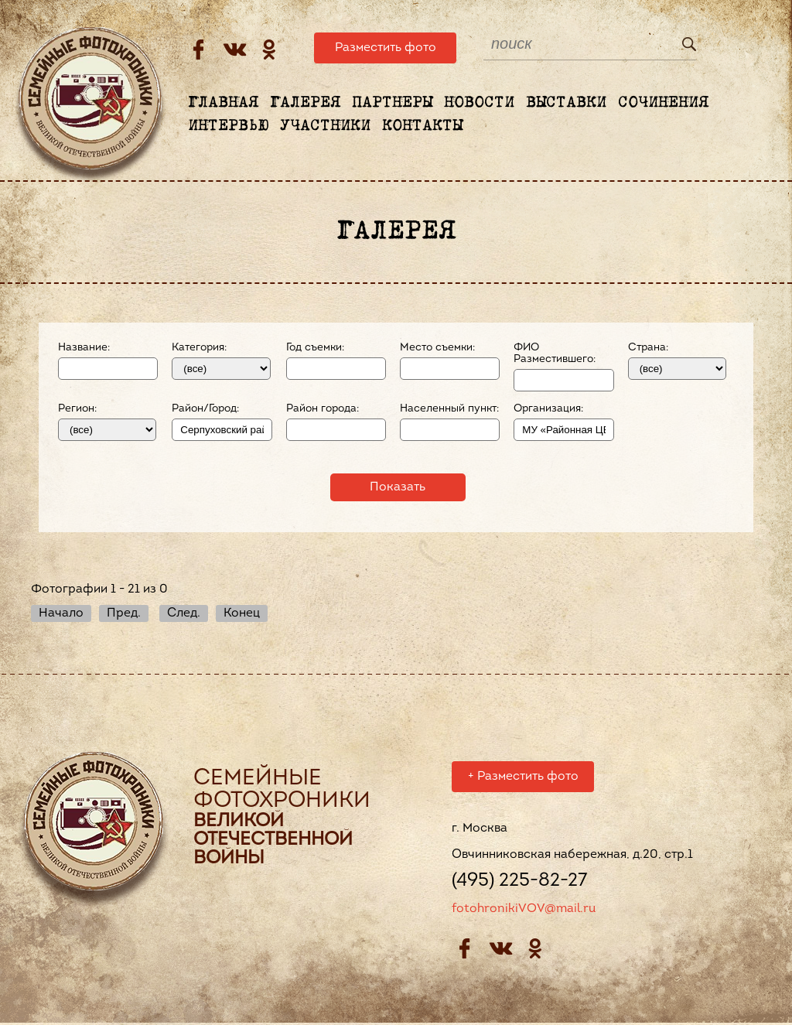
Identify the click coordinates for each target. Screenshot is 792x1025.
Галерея (305, 103)
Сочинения (663, 103)
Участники (325, 126)
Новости (479, 103)
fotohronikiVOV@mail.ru (524, 911)
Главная (223, 103)
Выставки (566, 103)
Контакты (422, 126)
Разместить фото (385, 48)
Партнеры (392, 103)
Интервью (228, 126)
